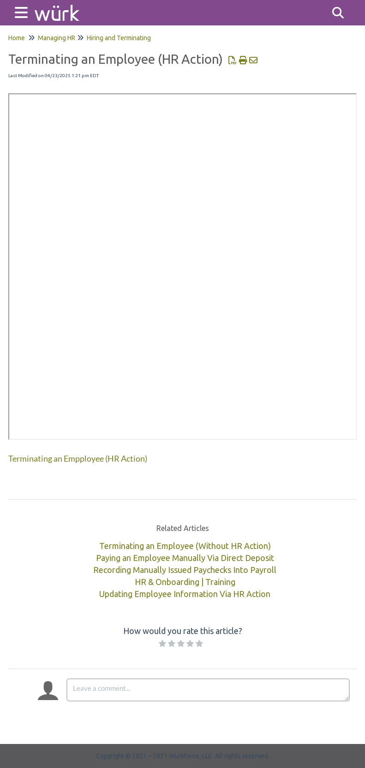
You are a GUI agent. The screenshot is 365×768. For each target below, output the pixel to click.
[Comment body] (208, 689)
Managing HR (56, 38)
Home (16, 38)
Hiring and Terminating (119, 38)
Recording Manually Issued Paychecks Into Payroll (184, 569)
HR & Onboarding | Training (185, 581)
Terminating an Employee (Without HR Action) (185, 545)
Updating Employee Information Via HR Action (184, 593)
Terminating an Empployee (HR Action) (77, 458)
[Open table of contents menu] (23, 11)
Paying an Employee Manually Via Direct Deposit (185, 557)
